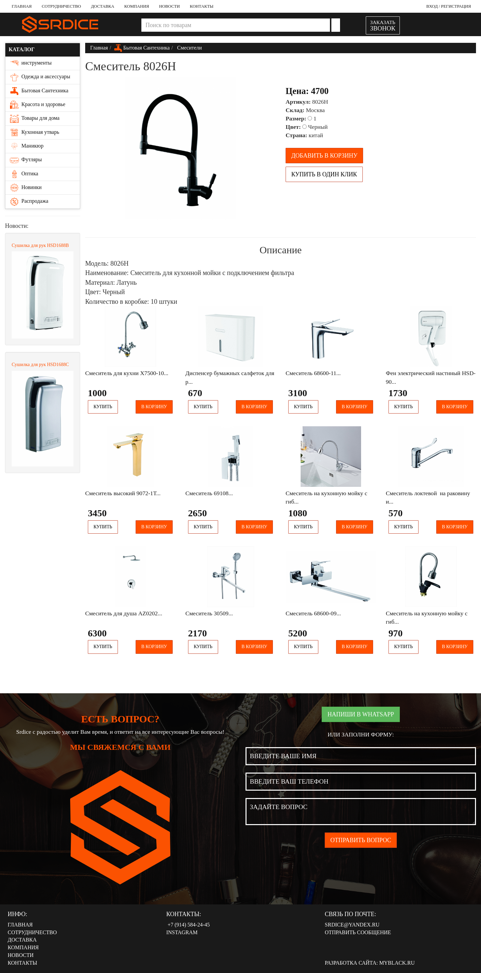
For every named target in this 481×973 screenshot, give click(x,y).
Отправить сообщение (358, 932)
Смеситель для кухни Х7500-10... (126, 373)
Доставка (102, 6)
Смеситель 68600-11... (313, 373)
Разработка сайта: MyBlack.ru (370, 963)
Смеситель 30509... (209, 613)
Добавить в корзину (324, 155)
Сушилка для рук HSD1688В (40, 245)
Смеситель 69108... (209, 493)
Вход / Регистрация (448, 6)
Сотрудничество (61, 6)
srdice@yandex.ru (352, 924)
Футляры (25, 160)
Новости (169, 6)
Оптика (23, 174)
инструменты (30, 63)
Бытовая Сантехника (38, 91)
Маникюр (26, 146)
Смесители (189, 48)
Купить (103, 406)
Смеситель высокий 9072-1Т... (123, 493)
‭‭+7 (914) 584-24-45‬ (188, 924)
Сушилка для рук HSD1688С (40, 364)
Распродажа (28, 201)
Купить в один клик (324, 174)
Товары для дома (34, 118)
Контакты (201, 6)
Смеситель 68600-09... (313, 613)
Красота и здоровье (37, 105)
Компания (136, 6)
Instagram (182, 932)
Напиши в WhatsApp (360, 714)
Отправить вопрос (360, 840)
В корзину (154, 406)
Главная (22, 6)
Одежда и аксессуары (39, 77)
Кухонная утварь (34, 132)
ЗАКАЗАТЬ (382, 25)
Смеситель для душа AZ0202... (123, 613)
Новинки (25, 188)
